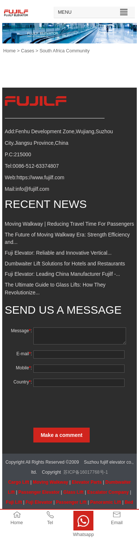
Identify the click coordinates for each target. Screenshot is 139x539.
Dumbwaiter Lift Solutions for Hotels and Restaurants (65, 264)
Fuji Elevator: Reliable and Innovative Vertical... (58, 253)
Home (9, 50)
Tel (50, 522)
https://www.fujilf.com (40, 177)
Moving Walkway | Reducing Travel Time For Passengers (69, 224)
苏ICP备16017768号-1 (85, 472)
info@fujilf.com (32, 189)
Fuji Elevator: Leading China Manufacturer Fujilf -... (62, 274)
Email (117, 522)
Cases (27, 50)
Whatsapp (83, 534)
